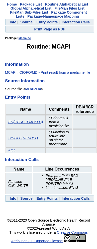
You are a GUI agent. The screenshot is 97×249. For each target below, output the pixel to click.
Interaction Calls (76, 22)
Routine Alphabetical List (66, 4)
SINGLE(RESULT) (23, 138)
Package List (31, 4)
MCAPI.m (33, 89)
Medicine (25, 37)
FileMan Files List (69, 8)
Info (13, 22)
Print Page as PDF (49, 29)
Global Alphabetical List (31, 8)
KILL (12, 150)
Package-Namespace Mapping (53, 16)
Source (26, 22)
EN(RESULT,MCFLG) (25, 122)
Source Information (25, 80)
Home (12, 4)
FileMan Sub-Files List (29, 12)
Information (17, 64)
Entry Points (47, 22)
